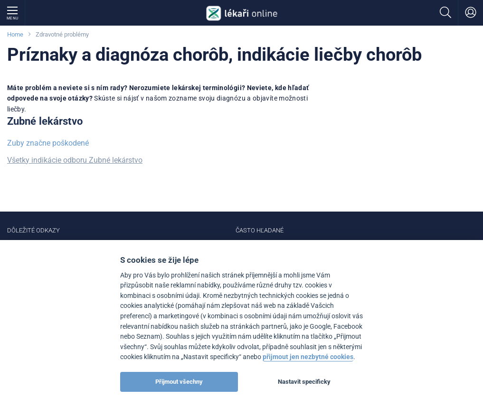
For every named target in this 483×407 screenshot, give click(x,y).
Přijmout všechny (179, 381)
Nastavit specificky (304, 381)
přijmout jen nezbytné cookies (308, 357)
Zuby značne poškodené (48, 143)
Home (15, 34)
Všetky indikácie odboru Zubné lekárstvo (74, 160)
